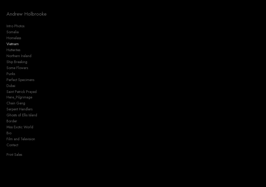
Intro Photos (15, 26)
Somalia (12, 32)
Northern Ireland (18, 55)
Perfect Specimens (20, 79)
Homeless (13, 38)
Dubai (10, 85)
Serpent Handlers (19, 109)
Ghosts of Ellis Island (21, 115)
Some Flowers (17, 67)
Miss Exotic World (19, 127)
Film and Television (20, 139)
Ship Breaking (16, 61)
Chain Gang (15, 103)
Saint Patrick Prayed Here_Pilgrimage (21, 94)
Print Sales (14, 154)
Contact (12, 145)
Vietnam (12, 43)
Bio (8, 133)
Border (11, 121)
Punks (10, 73)
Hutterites (13, 49)
